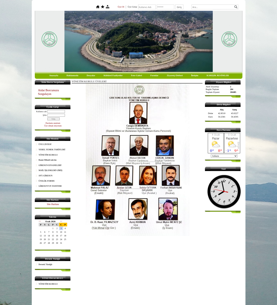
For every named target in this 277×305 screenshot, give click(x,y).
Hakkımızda (72, 75)
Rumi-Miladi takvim (48, 160)
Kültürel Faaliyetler (113, 75)
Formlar (154, 75)
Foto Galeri (136, 75)
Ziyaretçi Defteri (175, 75)
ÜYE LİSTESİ (45, 144)
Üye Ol (121, 6)
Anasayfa (53, 75)
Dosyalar (91, 75)
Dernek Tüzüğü (45, 264)
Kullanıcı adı (41, 111)
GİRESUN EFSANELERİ (50, 165)
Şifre (45, 115)
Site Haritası (53, 204)
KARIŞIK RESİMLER (218, 75)
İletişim (194, 75)
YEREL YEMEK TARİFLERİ (52, 149)
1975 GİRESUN (46, 175)
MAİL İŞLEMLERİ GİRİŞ (50, 170)
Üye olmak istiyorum (53, 126)
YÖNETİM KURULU (48, 155)
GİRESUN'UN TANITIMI (50, 186)
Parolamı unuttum (53, 123)
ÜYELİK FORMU (47, 181)
